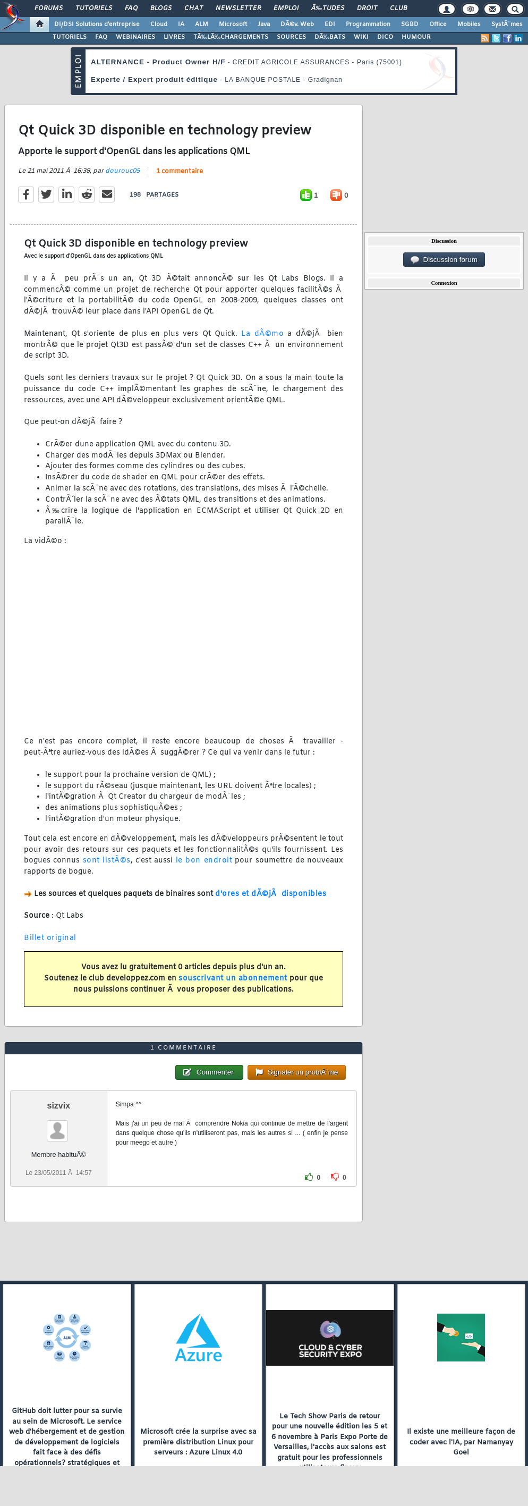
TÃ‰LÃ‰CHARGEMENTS (230, 37)
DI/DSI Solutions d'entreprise (97, 24)
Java (264, 24)
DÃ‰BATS (329, 37)
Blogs (161, 8)
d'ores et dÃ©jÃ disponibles (270, 894)
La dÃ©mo (262, 334)
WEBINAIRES (135, 37)
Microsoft (233, 24)
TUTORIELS (70, 37)
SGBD (410, 24)
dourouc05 (122, 171)
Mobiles (469, 24)
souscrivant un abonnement (232, 979)
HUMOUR (416, 37)
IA (181, 24)
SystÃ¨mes (507, 24)
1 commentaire (179, 171)
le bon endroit (204, 861)
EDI (330, 24)
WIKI (361, 37)
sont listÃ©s (107, 861)
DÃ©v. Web (297, 24)
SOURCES (291, 37)
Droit (367, 8)
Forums (48, 8)
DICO (385, 37)
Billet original (50, 938)
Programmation (368, 24)
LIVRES (174, 37)
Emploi (286, 8)
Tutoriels (93, 8)
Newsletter (238, 8)
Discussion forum (444, 260)
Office (438, 24)
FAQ (131, 8)
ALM (201, 24)
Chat (193, 8)
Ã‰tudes (327, 8)
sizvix (59, 1105)
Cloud (158, 24)
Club (398, 8)
